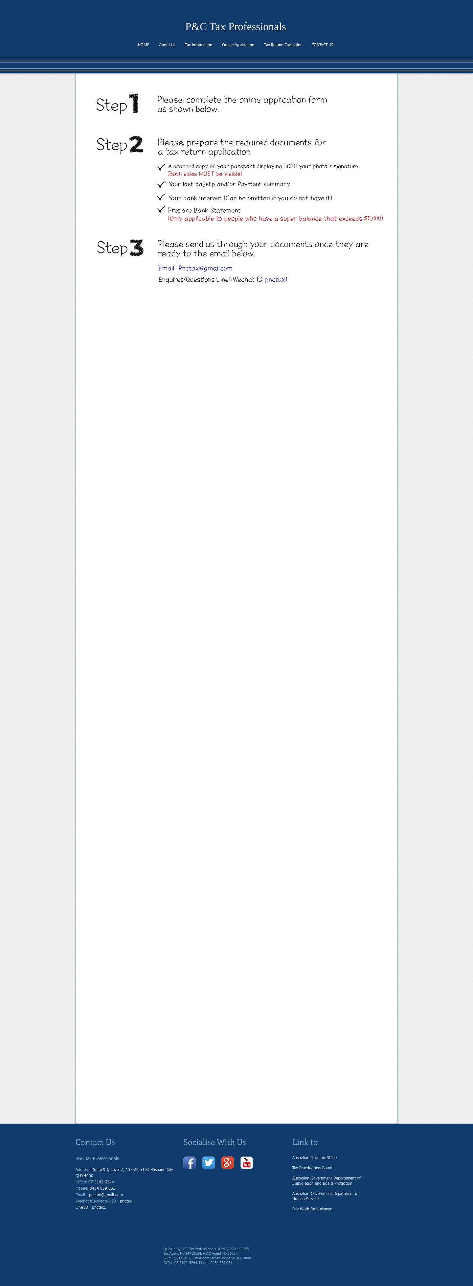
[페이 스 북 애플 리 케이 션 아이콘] (189, 1162)
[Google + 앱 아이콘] (227, 1162)
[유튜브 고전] (246, 1162)
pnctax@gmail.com (106, 1195)
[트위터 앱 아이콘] (208, 1162)
